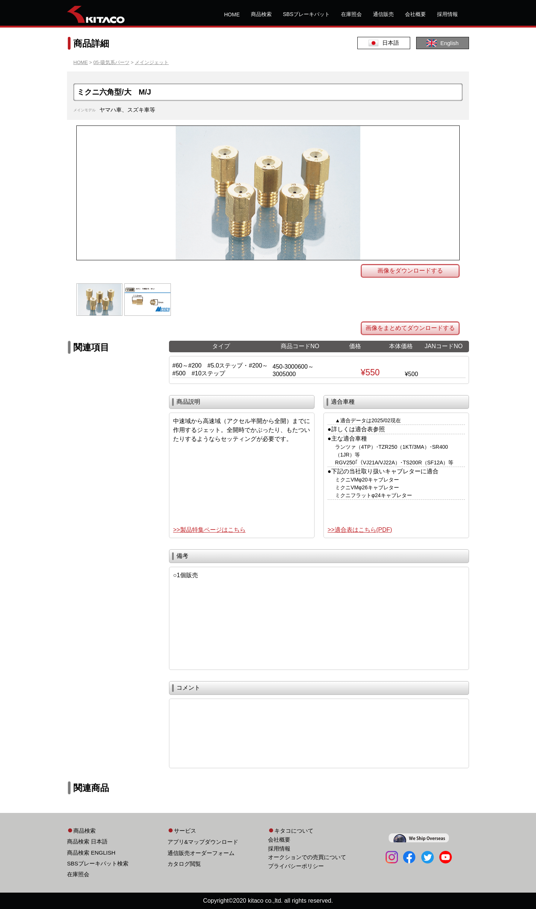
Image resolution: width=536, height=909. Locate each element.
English (443, 43)
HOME (232, 15)
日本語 (383, 43)
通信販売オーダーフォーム (201, 853)
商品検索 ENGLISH (91, 852)
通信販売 (383, 14)
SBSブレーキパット (306, 14)
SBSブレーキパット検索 (97, 863)
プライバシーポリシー (296, 866)
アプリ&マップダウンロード (203, 842)
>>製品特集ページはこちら (209, 530)
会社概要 (415, 14)
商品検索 (261, 14)
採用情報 (447, 14)
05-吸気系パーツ (111, 62)
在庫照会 (351, 14)
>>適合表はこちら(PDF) (360, 530)
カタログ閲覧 (184, 864)
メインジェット (152, 62)
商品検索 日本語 (87, 841)
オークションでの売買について (307, 857)
